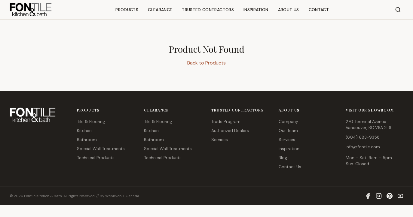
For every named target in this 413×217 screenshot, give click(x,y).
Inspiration (289, 148)
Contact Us (290, 166)
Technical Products (96, 157)
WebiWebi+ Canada (122, 195)
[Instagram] (379, 196)
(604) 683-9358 (363, 137)
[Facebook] (368, 196)
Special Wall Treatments (101, 148)
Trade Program (225, 121)
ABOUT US (288, 9)
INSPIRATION (255, 9)
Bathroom (87, 139)
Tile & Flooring (91, 121)
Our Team (288, 130)
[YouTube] (400, 196)
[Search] (398, 9)
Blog (283, 157)
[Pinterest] (390, 196)
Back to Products (206, 63)
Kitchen (84, 130)
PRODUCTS (126, 9)
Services (219, 139)
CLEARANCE (160, 9)
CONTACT (319, 9)
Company (288, 121)
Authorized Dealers (230, 130)
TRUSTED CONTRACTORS (208, 9)
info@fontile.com (363, 146)
